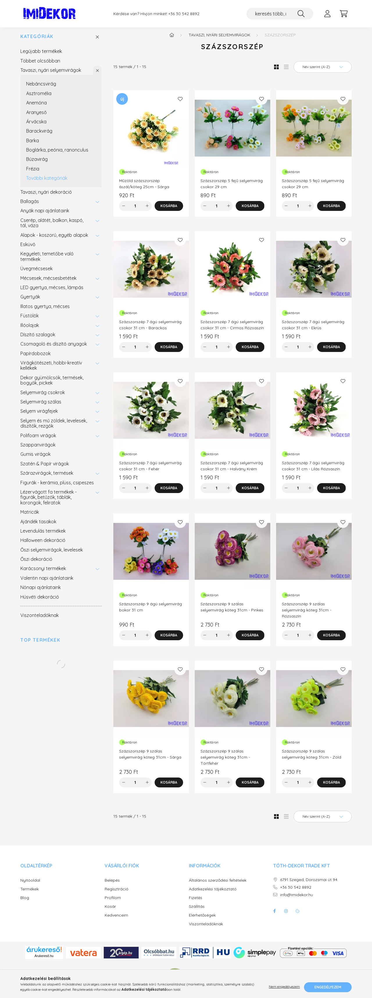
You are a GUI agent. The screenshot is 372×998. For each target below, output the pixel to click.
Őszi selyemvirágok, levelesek (51, 554)
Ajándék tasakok (38, 526)
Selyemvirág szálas (40, 406)
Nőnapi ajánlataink (40, 591)
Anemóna (36, 107)
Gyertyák (30, 301)
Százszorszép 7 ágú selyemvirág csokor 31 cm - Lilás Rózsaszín (313, 470)
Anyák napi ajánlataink (44, 215)
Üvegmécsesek (36, 272)
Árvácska (36, 126)
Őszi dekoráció (36, 563)
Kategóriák (36, 40)
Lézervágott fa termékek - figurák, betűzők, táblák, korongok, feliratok (48, 501)
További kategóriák (46, 182)
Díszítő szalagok (37, 338)
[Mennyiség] (135, 210)
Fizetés (195, 901)
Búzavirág (37, 163)
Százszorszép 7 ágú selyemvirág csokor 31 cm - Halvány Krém (232, 470)
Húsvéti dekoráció (39, 601)
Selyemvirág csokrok (42, 396)
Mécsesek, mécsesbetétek (48, 282)
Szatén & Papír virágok (44, 468)
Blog (24, 901)
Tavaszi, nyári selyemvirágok (50, 74)
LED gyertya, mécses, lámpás (51, 291)
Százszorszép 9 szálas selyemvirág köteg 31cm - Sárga (150, 758)
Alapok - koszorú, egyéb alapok (54, 239)
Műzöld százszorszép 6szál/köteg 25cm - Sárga (144, 187)
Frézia (32, 173)
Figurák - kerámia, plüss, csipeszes (57, 487)
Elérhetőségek (202, 919)
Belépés (112, 884)
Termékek (29, 893)
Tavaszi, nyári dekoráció (46, 196)
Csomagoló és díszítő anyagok (53, 348)
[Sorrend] (323, 71)
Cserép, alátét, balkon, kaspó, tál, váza (51, 226)
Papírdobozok (35, 357)
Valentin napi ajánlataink (46, 582)
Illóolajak (29, 329)
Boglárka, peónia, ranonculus (57, 154)
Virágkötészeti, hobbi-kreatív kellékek (51, 369)
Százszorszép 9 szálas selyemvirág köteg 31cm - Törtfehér (225, 761)
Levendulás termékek (43, 535)
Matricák (29, 516)
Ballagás (29, 205)
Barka (32, 144)
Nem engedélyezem (284, 987)
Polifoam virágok (38, 439)
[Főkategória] (171, 39)
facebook (274, 915)
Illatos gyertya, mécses (45, 310)
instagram (286, 915)
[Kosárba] (169, 210)
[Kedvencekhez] (180, 103)
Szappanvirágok (38, 449)
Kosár (110, 910)
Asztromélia (38, 97)
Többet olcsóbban (40, 65)
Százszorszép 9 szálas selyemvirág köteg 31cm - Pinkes (232, 611)
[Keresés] (301, 13)
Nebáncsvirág (41, 88)
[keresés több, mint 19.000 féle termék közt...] (279, 13)
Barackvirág (39, 135)
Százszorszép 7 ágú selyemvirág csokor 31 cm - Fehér (150, 470)
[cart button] (343, 13)
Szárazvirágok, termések (46, 477)
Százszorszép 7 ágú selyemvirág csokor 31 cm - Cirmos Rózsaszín (232, 329)
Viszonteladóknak (39, 619)
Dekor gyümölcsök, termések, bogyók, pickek (51, 384)
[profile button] (327, 13)
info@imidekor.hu (296, 898)
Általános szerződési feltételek (217, 884)
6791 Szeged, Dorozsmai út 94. (309, 883)
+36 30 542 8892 (183, 13)
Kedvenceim (116, 919)
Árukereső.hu (44, 960)
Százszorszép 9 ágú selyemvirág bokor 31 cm (150, 611)
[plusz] (147, 210)
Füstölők (29, 320)
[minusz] (123, 210)
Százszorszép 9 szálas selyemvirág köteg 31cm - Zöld (311, 758)
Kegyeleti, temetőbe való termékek (47, 260)
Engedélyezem (327, 987)
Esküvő (27, 248)
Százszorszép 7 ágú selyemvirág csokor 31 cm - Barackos (150, 329)
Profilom (113, 901)
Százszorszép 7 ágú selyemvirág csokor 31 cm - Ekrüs (313, 329)
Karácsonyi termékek (43, 572)
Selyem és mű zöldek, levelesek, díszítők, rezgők (53, 427)
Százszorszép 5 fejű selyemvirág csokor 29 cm (232, 187)
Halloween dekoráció (42, 544)
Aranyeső (36, 116)
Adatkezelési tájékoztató (213, 893)
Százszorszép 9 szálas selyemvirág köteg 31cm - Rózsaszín (306, 614)
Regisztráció (116, 893)
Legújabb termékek (41, 55)
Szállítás (197, 910)
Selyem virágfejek (39, 415)
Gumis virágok (35, 458)
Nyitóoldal (30, 884)
